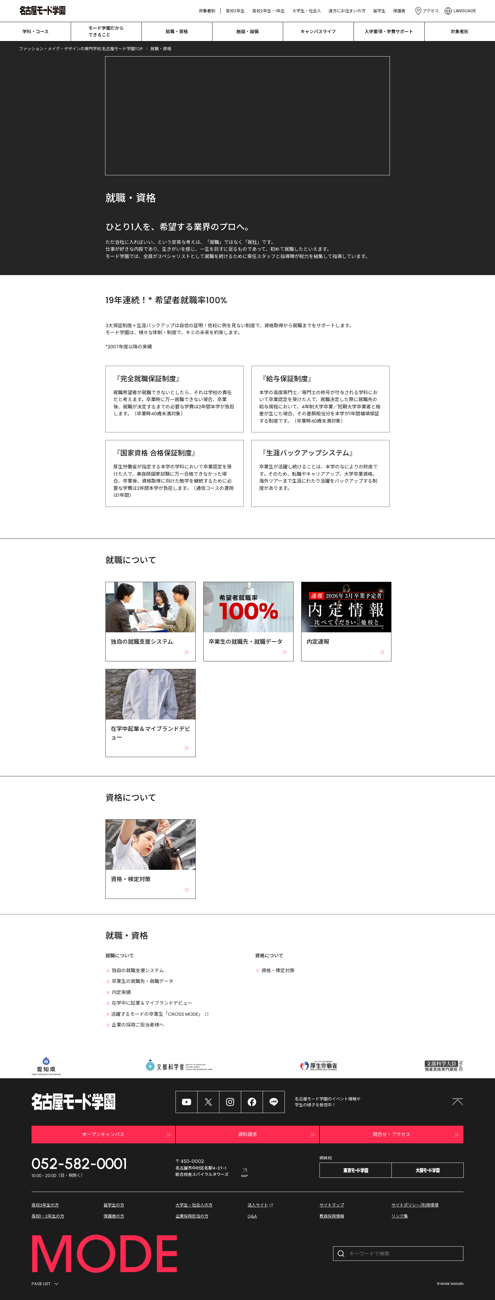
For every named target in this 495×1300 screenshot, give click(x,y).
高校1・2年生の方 (48, 1216)
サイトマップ (331, 1205)
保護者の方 (114, 1216)
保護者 (399, 11)
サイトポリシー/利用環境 (414, 1205)
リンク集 (399, 1216)
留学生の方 (114, 1205)
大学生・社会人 (306, 11)
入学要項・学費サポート (389, 31)
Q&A (252, 1216)
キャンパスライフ (318, 31)
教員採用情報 (331, 1216)
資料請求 (277, 1135)
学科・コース (35, 31)
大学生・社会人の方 (194, 1205)
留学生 (379, 11)
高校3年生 (235, 11)
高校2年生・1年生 (268, 11)
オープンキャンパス (127, 1135)
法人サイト (261, 1205)
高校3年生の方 (45, 1205)
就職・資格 (177, 31)
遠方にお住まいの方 (347, 11)
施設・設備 (247, 31)
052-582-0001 (79, 1163)
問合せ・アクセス (417, 1135)
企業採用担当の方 (192, 1216)
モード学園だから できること (106, 31)
